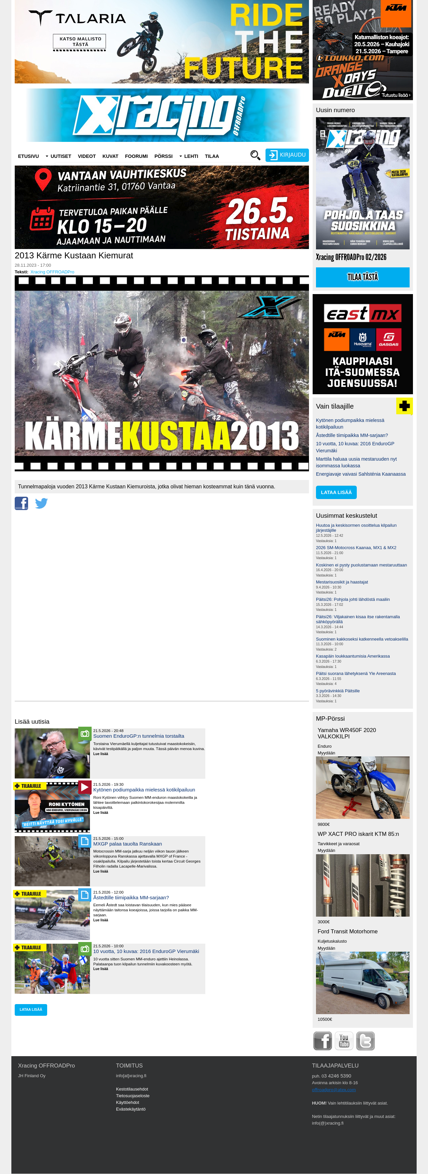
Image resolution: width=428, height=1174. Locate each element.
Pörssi (163, 156)
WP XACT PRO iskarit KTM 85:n (358, 834)
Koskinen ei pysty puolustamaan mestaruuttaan (361, 564)
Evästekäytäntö (131, 1109)
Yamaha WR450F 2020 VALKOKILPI (347, 733)
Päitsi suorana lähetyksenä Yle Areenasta (356, 673)
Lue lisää (103, 754)
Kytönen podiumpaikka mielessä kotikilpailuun (144, 789)
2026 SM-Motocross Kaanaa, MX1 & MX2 (356, 547)
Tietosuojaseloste (132, 1095)
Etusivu (28, 156)
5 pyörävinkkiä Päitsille (338, 690)
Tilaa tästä (363, 277)
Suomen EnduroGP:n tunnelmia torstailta (138, 736)
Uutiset (60, 156)
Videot (87, 156)
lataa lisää (31, 1009)
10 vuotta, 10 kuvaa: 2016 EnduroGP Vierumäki (146, 951)
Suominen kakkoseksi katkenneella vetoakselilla (362, 639)
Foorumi (136, 156)
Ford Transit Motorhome (348, 931)
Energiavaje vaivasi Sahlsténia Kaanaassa (361, 474)
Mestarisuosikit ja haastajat (342, 581)
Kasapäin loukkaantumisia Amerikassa (353, 656)
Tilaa (212, 156)
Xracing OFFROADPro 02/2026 (351, 257)
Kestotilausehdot (132, 1089)
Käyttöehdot (127, 1102)
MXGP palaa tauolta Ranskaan (127, 844)
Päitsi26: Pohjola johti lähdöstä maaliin (353, 599)
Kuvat (110, 156)
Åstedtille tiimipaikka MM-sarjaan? (131, 897)
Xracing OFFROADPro (52, 271)
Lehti (191, 156)
